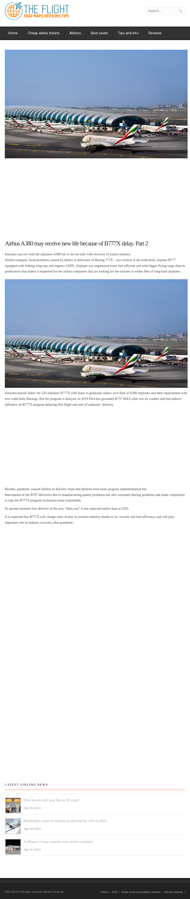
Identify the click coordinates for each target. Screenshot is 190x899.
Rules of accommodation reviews (141, 892)
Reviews (155, 33)
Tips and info (128, 33)
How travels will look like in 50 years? (52, 800)
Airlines (75, 33)
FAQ (114, 892)
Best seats (99, 33)
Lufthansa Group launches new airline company (58, 841)
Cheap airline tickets (44, 33)
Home (13, 33)
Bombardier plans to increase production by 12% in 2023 (65, 821)
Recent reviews (174, 892)
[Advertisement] (96, 197)
